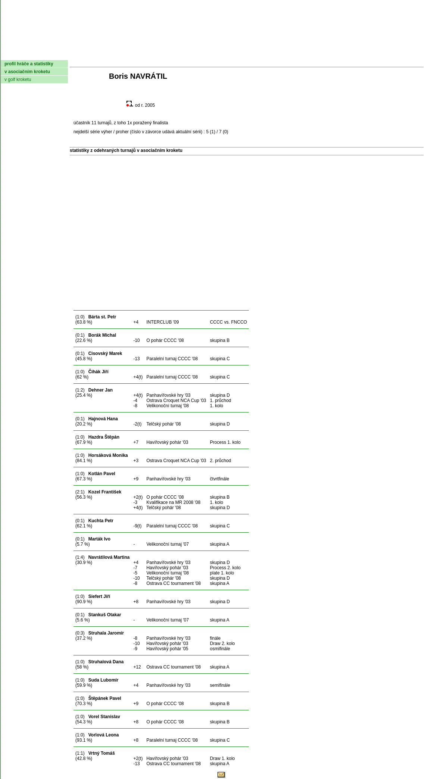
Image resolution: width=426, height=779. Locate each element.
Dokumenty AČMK (95, 54)
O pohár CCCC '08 (165, 340)
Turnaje (178, 54)
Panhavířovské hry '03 (168, 395)
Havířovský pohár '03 (167, 442)
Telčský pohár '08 (163, 424)
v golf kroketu (17, 79)
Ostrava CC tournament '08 (173, 583)
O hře (283, 54)
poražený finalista (150, 122)
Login (413, 54)
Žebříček (214, 54)
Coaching (346, 54)
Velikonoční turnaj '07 (167, 544)
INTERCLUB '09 (162, 322)
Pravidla (252, 54)
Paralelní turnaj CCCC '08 (172, 358)
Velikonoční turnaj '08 (167, 405)
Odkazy (384, 54)
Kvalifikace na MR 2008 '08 (173, 502)
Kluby (148, 54)
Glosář (310, 54)
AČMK (40, 54)
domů (13, 54)
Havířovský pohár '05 (167, 648)
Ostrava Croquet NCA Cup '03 (176, 400)
